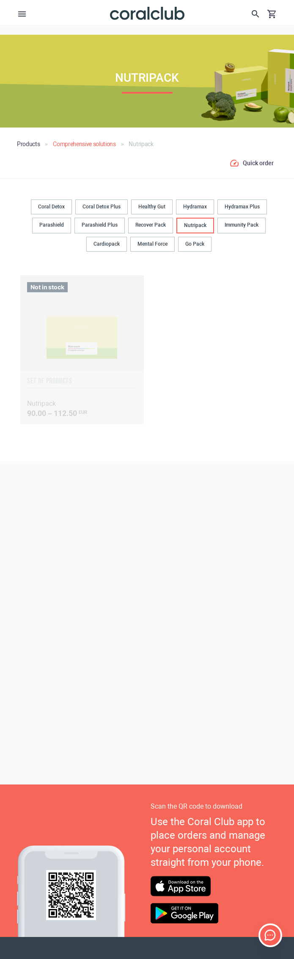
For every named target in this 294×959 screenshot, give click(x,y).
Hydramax (195, 207)
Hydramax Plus (242, 207)
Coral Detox (51, 207)
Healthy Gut (151, 207)
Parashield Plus (100, 225)
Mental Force (152, 244)
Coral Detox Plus (101, 207)
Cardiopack (106, 244)
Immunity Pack (241, 225)
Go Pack (194, 244)
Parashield (51, 225)
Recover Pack (150, 225)
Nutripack (195, 225)
